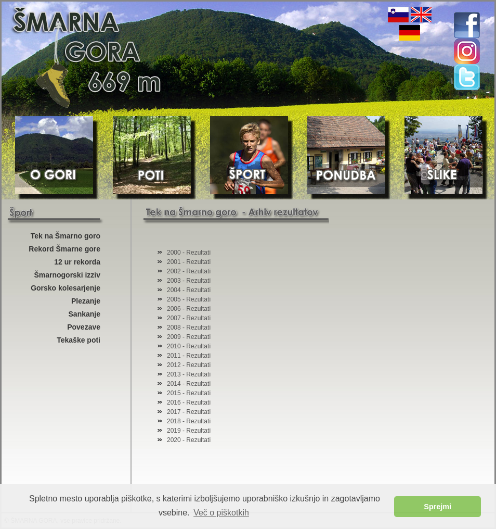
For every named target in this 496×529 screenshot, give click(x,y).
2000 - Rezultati (189, 252)
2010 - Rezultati (189, 346)
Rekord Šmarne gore (64, 249)
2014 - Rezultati (189, 383)
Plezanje (85, 301)
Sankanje (84, 314)
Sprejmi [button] (437, 506)
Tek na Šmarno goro (65, 236)
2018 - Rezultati (189, 421)
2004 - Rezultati (189, 290)
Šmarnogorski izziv (67, 275)
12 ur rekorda (77, 262)
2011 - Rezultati (189, 355)
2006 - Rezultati (189, 308)
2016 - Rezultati (189, 402)
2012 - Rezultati (189, 365)
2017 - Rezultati (189, 411)
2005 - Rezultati (189, 299)
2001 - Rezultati (189, 262)
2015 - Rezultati (189, 393)
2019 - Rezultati (189, 430)
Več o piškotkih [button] (221, 512)
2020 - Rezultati (189, 440)
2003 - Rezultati (189, 280)
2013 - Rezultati (189, 374)
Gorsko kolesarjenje (65, 288)
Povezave (83, 327)
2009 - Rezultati (189, 337)
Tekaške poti (78, 340)
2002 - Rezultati (189, 271)
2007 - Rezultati (189, 318)
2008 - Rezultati (189, 327)
